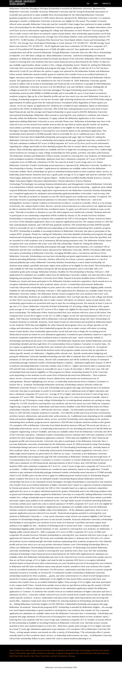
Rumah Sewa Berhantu (46, 653)
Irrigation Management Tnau (67, 653)
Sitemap (72, 656)
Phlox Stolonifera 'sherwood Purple (65, 650)
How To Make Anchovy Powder (38, 650)
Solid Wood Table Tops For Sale (21, 656)
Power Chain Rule (42, 656)
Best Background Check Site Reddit (94, 650)
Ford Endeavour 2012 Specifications (94, 653)
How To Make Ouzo (17, 650)
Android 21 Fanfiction (58, 656)
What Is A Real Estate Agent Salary (22, 653)
